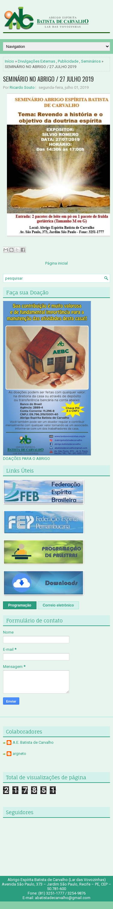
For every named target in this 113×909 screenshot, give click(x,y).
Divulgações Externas (36, 61)
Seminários (91, 61)
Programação (19, 605)
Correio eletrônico (58, 605)
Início (9, 61)
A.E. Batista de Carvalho (33, 742)
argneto (19, 753)
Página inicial (56, 263)
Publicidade (68, 61)
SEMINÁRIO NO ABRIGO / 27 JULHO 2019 (48, 79)
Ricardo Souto (22, 87)
